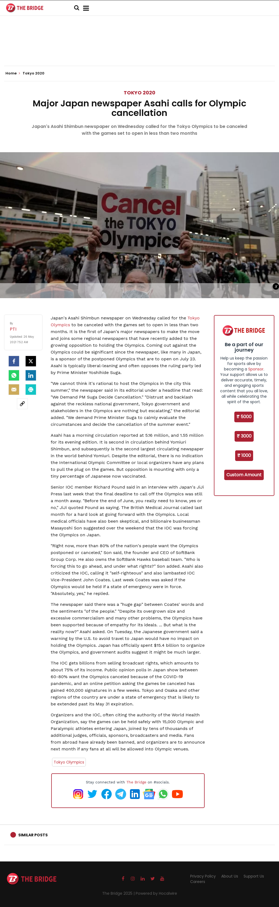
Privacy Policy (203, 876)
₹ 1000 (244, 455)
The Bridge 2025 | (119, 893)
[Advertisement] (139, 49)
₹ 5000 (243, 417)
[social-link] (22, 403)
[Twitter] (30, 361)
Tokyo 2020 (139, 92)
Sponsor (255, 369)
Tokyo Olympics (69, 762)
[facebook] (13, 361)
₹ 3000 (244, 436)
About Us (229, 876)
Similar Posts (33, 835)
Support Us (254, 876)
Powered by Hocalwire (156, 893)
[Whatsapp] (13, 375)
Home (12, 73)
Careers (197, 881)
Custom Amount (244, 475)
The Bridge (136, 782)
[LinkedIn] (30, 375)
